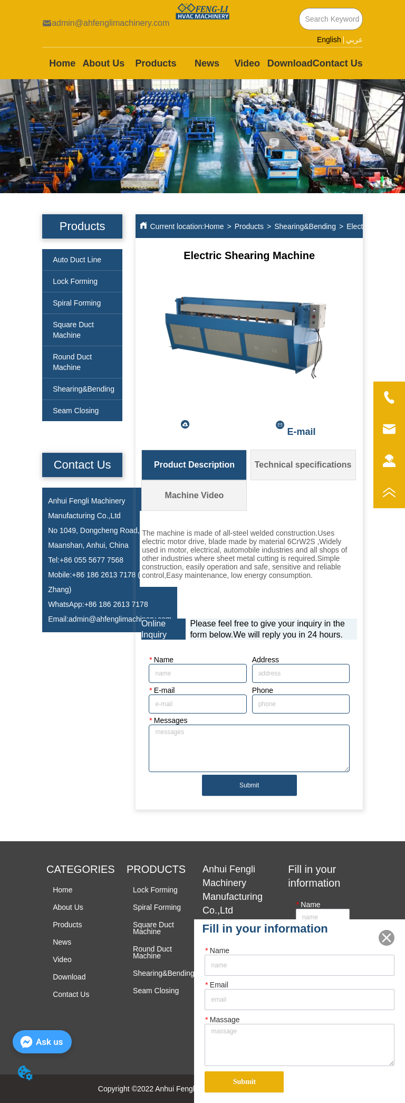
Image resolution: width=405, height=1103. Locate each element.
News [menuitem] (207, 63)
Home (214, 226)
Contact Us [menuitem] (338, 63)
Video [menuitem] (247, 63)
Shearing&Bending (305, 226)
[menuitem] (155, 63)
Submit (249, 785)
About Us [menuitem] (103, 63)
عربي (354, 40)
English (329, 39)
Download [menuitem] (290, 63)
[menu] (202, 63)
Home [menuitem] (62, 63)
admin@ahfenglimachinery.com (120, 619)
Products (249, 226)
